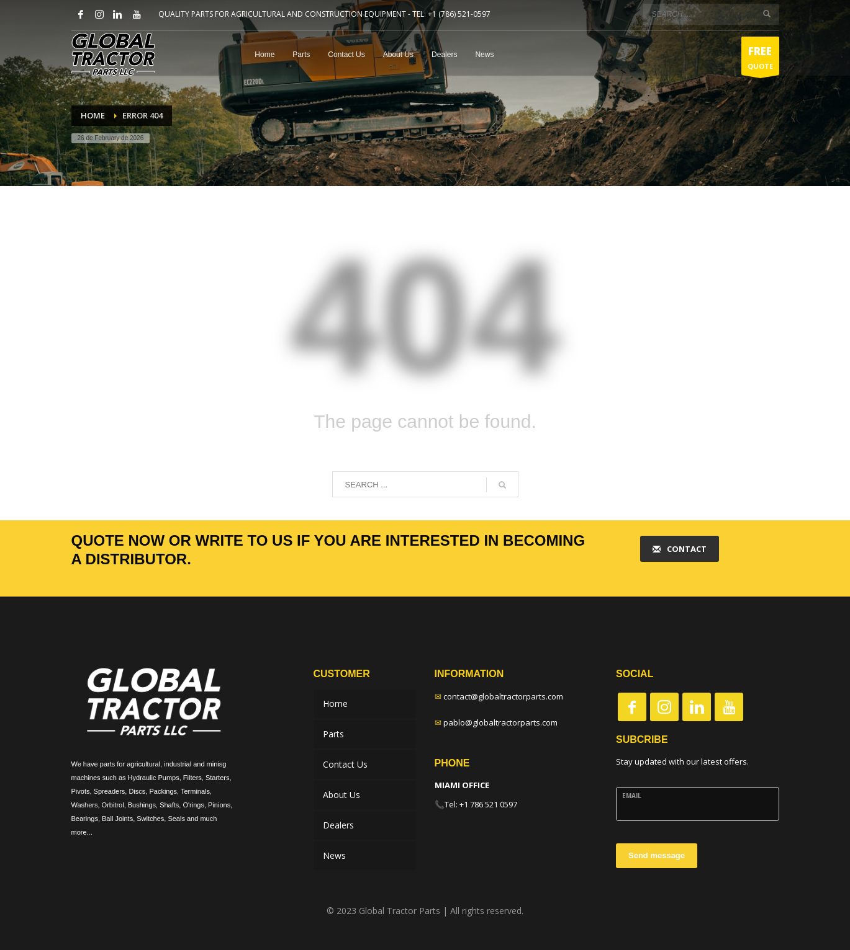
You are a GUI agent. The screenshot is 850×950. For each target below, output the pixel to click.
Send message (656, 855)
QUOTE (760, 59)
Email (631, 795)
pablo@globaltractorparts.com (500, 722)
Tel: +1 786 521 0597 (481, 804)
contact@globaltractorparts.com (503, 696)
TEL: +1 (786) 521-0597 (451, 14)
